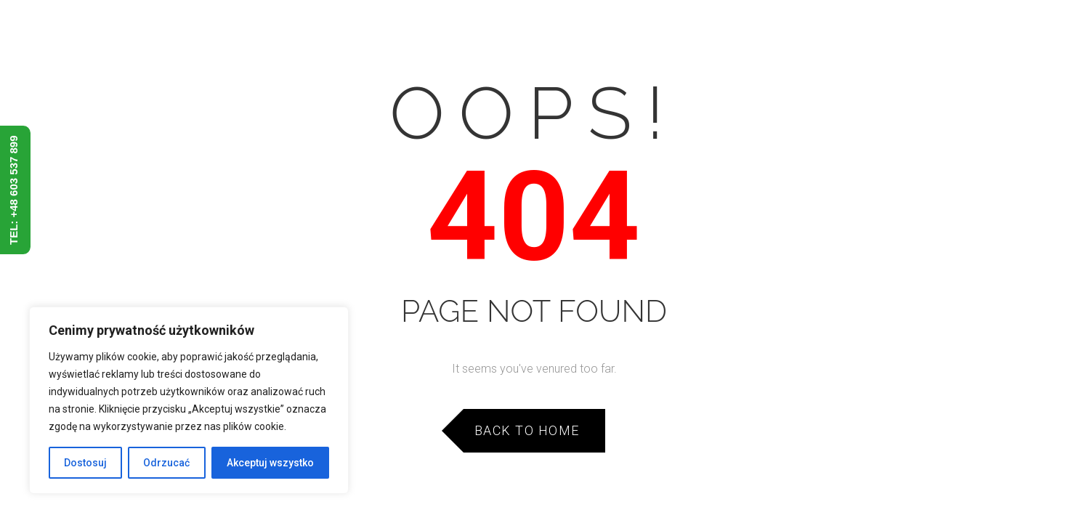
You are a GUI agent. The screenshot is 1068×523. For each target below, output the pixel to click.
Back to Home (527, 430)
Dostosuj (85, 463)
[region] (189, 400)
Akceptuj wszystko (270, 463)
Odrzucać (166, 463)
